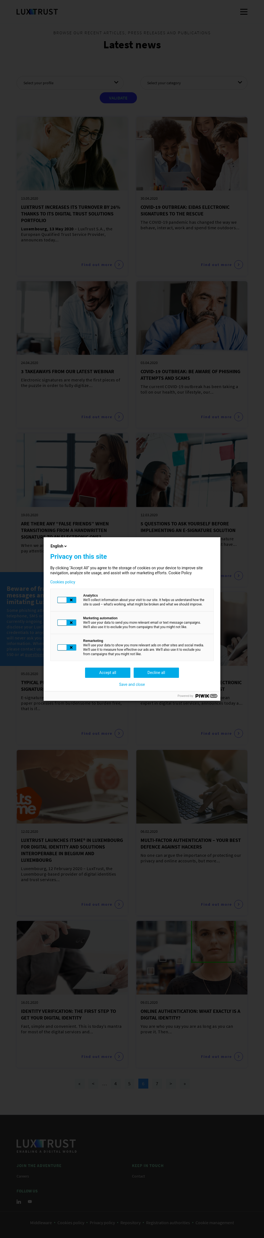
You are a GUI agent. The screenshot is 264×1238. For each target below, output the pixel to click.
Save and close (132, 684)
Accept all (107, 672)
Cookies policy (62, 582)
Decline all (156, 672)
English (59, 546)
